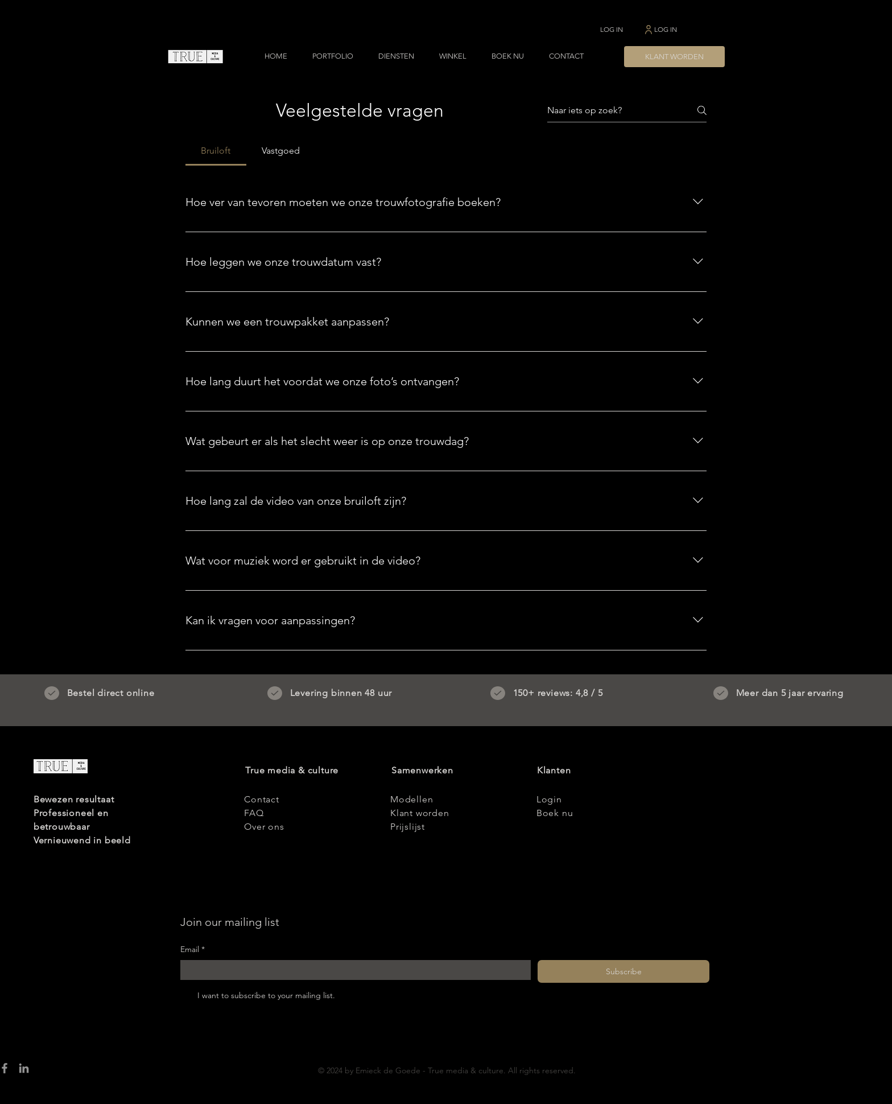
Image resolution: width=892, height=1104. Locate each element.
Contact (261, 799)
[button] (333, 56)
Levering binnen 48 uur (341, 692)
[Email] (352, 970)
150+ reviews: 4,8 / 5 (558, 692)
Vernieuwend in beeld (82, 840)
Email (192, 949)
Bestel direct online (111, 692)
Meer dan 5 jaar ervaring (790, 692)
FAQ (253, 813)
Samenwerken (422, 770)
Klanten (554, 770)
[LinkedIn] (24, 1068)
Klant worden (419, 813)
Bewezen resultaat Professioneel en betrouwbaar (74, 813)
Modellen (411, 799)
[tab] (215, 151)
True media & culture (291, 770)
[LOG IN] (611, 29)
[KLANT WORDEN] (674, 56)
